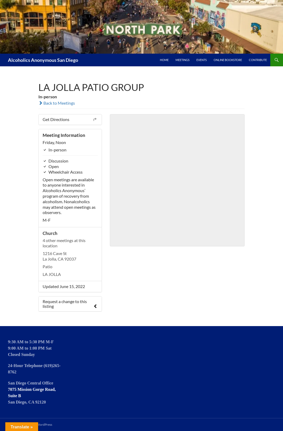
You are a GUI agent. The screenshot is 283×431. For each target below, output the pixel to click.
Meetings (183, 60)
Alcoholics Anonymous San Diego (43, 60)
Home (164, 60)
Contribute (258, 60)
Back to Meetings (56, 102)
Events (201, 60)
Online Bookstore (228, 60)
